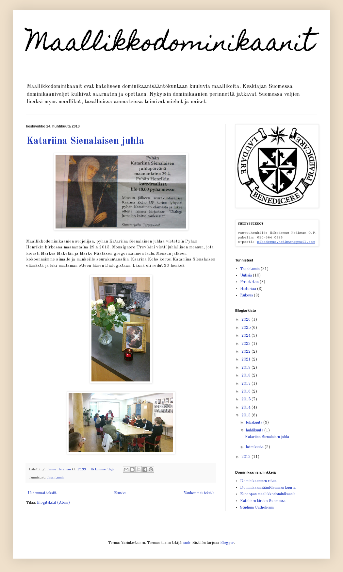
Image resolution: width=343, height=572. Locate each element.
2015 (246, 399)
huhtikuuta (255, 430)
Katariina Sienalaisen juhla (85, 141)
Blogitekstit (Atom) (53, 503)
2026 (246, 320)
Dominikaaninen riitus (258, 481)
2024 (246, 336)
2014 (246, 408)
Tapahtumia (55, 477)
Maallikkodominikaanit (170, 44)
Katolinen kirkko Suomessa (263, 501)
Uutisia (246, 276)
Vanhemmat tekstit (199, 493)
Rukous (246, 295)
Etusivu (120, 493)
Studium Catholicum (257, 508)
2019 (246, 368)
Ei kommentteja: (103, 469)
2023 (246, 344)
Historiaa (248, 289)
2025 (246, 328)
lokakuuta (254, 423)
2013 (246, 415)
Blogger (227, 543)
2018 (246, 376)
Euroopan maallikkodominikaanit (267, 494)
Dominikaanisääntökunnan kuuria (268, 488)
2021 (246, 360)
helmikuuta (255, 447)
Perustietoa (249, 282)
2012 (246, 457)
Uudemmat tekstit (42, 493)
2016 (246, 392)
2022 (246, 352)
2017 (246, 384)
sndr (186, 543)
